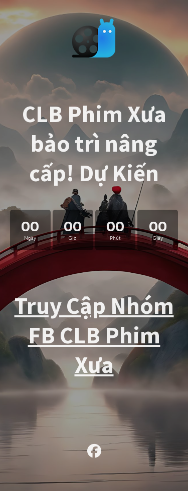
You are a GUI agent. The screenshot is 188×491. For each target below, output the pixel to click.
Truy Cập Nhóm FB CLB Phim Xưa (94, 335)
